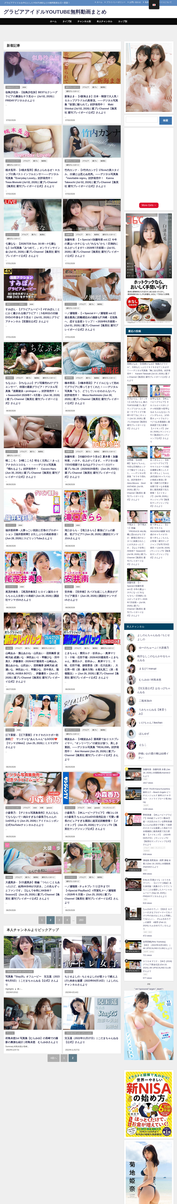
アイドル (10, 1031)
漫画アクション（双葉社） (16, 303)
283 (83, 918)
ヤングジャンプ (109, 806)
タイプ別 (66, 21)
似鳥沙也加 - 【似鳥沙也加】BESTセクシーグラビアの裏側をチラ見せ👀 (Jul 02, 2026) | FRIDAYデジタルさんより (32, 96)
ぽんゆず (144, 733)
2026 (24, 87)
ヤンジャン (70, 806)
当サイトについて (164, 2)
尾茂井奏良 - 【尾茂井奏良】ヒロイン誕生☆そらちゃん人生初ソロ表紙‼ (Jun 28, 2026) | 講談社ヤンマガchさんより (32, 595)
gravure (49, 806)
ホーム (99, 2)
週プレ (95, 87)
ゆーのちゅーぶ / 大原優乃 (154, 647)
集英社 (103, 87)
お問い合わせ (135, 2)
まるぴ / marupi (147, 668)
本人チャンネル (104, 21)
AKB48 (9, 876)
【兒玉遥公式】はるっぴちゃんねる (19, 970)
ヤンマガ (69, 524)
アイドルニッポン (13, 806)
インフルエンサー (13, 161)
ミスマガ (10, 729)
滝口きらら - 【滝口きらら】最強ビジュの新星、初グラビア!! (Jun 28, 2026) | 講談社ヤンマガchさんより (92, 533)
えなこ (143, 744)
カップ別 (122, 21)
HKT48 (9, 647)
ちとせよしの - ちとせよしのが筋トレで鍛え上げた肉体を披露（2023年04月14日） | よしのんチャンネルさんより (92, 979)
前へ (53, 1056)
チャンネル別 (84, 21)
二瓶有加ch (145, 700)
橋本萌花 (69, 377)
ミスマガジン (71, 303)
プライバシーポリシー (115, 2)
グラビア (86, 87)
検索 (165, 120)
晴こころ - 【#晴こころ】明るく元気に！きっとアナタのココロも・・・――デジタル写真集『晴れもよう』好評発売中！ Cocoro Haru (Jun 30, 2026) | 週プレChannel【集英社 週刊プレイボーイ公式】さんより (32, 468)
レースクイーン (12, 234)
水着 (42, 806)
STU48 (68, 647)
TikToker (10, 377)
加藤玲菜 (69, 234)
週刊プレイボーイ (72, 87)
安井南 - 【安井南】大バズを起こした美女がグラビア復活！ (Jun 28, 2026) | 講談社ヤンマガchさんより (91, 595)
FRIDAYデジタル (13, 87)
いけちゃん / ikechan (151, 722)
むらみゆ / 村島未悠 (150, 679)
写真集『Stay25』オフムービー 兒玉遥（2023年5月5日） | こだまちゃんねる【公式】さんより (32, 979)
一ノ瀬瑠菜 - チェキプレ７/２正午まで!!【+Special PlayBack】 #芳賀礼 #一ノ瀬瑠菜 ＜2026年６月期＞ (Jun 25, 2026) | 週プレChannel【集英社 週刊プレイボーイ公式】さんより (91, 893)
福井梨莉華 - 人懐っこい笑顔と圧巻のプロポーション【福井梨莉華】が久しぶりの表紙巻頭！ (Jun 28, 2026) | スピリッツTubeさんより (32, 533)
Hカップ (69, 970)
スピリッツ (11, 524)
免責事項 (149, 2)
